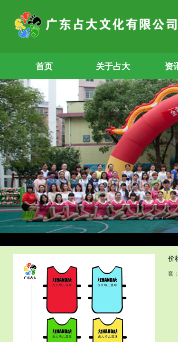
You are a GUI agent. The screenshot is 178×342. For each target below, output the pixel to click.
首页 (44, 66)
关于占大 (113, 66)
